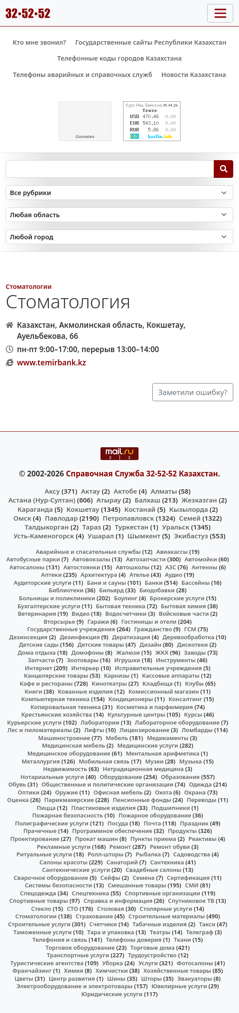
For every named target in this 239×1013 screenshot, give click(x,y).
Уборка (112, 963)
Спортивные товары (38, 901)
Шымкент (143, 535)
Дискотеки (192, 644)
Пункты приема (153, 839)
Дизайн (150, 644)
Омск (22, 518)
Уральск (175, 526)
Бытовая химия (183, 606)
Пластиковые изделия (103, 808)
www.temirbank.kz (51, 362)
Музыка (190, 761)
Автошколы (133, 567)
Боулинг (126, 598)
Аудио (174, 575)
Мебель (117, 738)
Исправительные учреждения (158, 668)
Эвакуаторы (194, 978)
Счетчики (103, 924)
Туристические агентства (46, 963)
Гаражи (98, 621)
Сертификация (188, 878)
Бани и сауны (106, 583)
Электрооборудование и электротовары (74, 986)
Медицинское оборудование (68, 753)
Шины (116, 978)
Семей (189, 518)
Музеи (154, 761)
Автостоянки (81, 567)
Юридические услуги (112, 994)
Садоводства (191, 854)
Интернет (38, 668)
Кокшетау (82, 509)
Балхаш (147, 499)
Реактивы (203, 839)
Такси (207, 924)
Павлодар (61, 518)
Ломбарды (196, 730)
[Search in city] (120, 237)
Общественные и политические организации (107, 784)
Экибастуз (191, 535)
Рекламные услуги (64, 847)
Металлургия (41, 761)
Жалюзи (128, 652)
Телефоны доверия (134, 940)
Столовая (110, 909)
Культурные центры (136, 714)
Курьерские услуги (34, 722)
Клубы (194, 683)
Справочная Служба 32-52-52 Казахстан (142, 473)
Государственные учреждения (71, 629)
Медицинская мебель (73, 745)
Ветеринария (37, 614)
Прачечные (40, 831)
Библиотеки (66, 590)
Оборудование (121, 777)
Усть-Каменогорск (44, 535)
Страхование (94, 916)
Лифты (94, 730)
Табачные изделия (159, 924)
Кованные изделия (85, 691)
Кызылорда (188, 509)
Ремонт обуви (170, 847)
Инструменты (176, 660)
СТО (72, 909)
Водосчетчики (125, 614)
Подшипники (170, 808)
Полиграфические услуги (52, 823)
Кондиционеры (130, 699)
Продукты (182, 831)
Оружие (66, 792)
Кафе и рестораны (46, 683)
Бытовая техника (121, 606)
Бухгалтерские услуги (48, 606)
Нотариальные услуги (52, 777)
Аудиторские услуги (42, 583)
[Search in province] (120, 214)
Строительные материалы (166, 916)
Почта (152, 823)
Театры (160, 932)
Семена (144, 878)
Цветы (24, 978)
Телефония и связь (59, 940)
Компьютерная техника (55, 699)
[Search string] (110, 169)
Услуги (148, 963)
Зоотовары (82, 660)
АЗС (170, 567)
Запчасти (41, 660)
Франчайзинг (32, 971)
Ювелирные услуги (179, 986)
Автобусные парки (33, 559)
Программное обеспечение (112, 831)
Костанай (140, 509)
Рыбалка (148, 854)
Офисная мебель (118, 792)
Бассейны (195, 583)
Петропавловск (128, 518)
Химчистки (112, 971)
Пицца (46, 808)
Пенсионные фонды (142, 800)
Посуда (118, 823)
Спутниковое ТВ (191, 901)
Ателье (140, 575)
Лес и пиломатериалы (40, 730)
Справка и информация (118, 901)
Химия (73, 971)
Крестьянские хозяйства (56, 714)
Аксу (52, 491)
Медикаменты (168, 738)
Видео (81, 614)
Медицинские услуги (147, 745)
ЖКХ (161, 652)
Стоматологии (29, 286)
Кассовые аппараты (171, 675)
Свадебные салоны (153, 870)
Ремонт (120, 847)
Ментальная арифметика (162, 753)
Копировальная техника (66, 707)
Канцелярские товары (56, 675)
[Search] (224, 169)
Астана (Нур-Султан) (41, 499)
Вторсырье (59, 621)
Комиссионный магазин (163, 691)
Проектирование (34, 839)
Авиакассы (172, 552)
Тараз (91, 526)
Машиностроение (64, 738)
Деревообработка (188, 637)
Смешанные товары (137, 885)
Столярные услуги (166, 909)
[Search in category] (120, 192)
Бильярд (111, 590)
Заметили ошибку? (192, 392)
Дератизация (131, 637)
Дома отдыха (37, 652)
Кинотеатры (109, 683)
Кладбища (158, 683)
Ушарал (101, 535)
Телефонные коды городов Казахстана (119, 58)
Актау (90, 491)
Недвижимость (65, 769)
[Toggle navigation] (220, 13)
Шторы (151, 978)
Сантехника (167, 862)
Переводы (201, 800)
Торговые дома (153, 948)
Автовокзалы (91, 559)
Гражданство (153, 629)
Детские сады (39, 644)
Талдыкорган (47, 526)
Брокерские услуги (177, 598)
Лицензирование (144, 730)
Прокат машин (96, 839)
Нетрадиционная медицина (143, 769)
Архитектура (99, 575)
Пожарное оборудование (155, 815)
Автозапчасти (146, 559)
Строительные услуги (39, 924)
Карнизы (117, 675)
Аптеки (51, 575)
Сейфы (110, 878)
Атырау (108, 499)
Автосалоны (26, 567)
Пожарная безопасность (67, 815)
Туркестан (131, 526)
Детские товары (100, 644)
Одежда (200, 784)
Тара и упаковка (110, 932)
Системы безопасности (58, 885)
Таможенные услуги (42, 932)
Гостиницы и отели (149, 621)
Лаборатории (100, 722)
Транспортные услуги (78, 955)
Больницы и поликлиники (57, 598)
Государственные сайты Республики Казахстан (151, 42)
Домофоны (87, 652)
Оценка (18, 800)
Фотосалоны (195, 963)
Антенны (204, 567)
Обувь (17, 784)
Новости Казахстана (194, 74)
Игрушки (127, 660)
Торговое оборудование (80, 948)
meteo (85, 136)
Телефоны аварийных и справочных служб (82, 74)
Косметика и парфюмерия (154, 707)
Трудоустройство (152, 955)
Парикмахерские (69, 800)
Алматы (163, 491)
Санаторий (122, 862)
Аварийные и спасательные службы (88, 552)
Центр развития (72, 978)
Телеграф (199, 932)
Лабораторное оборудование (177, 722)
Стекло (41, 909)
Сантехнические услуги (76, 870)
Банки (153, 583)
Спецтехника (90, 893)
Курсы (193, 714)
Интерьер (85, 668)
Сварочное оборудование (51, 878)
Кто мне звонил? (39, 42)
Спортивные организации (162, 893)
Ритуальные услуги (44, 854)
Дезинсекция (28, 637)
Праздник (194, 823)
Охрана (195, 792)
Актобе (125, 491)
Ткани (182, 940)
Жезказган (199, 499)
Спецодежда (38, 893)
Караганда (35, 509)
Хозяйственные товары (177, 971)
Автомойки (201, 559)
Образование (180, 777)
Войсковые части (184, 614)
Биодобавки (157, 590)
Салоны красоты (63, 862)
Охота (163, 792)
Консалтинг (185, 699)
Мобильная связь (104, 761)
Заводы (195, 652)
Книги (33, 691)
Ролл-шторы (105, 854)
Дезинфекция (80, 637)
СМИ (192, 885)
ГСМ (190, 629)
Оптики (28, 792)
